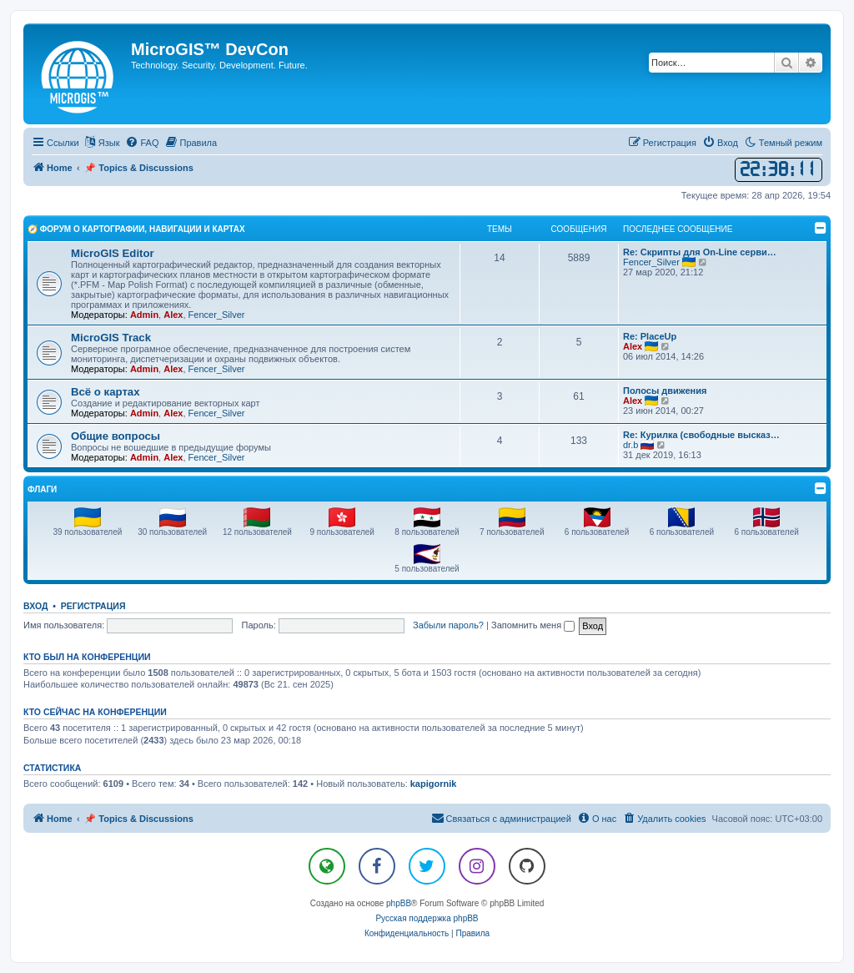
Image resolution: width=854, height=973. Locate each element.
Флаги (42, 489)
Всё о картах (105, 392)
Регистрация (93, 606)
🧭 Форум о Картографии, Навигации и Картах (136, 229)
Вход (35, 606)
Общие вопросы (115, 436)
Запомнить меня (533, 625)
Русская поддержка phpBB (426, 918)
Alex (173, 315)
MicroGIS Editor (112, 253)
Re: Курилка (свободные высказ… (701, 435)
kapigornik (433, 784)
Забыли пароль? (448, 625)
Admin (144, 315)
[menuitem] (141, 143)
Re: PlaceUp (649, 336)
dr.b (630, 445)
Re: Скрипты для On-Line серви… (699, 252)
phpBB (398, 903)
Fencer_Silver (216, 315)
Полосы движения (664, 391)
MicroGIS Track (111, 337)
